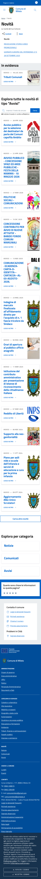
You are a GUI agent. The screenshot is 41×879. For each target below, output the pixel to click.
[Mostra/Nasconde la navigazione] (4, 9)
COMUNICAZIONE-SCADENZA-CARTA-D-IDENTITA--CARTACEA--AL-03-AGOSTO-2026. (14, 272)
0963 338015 (9, 786)
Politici (3, 683)
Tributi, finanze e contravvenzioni (13, 731)
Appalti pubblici (7, 734)
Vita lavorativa (6, 706)
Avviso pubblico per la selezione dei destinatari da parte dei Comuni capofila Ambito (13, 131)
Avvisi (3, 757)
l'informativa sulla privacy (19, 863)
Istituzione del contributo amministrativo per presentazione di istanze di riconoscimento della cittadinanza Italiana (14, 382)
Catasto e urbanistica (9, 702)
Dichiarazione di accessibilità (12, 827)
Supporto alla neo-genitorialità (14, 435)
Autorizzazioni (6, 716)
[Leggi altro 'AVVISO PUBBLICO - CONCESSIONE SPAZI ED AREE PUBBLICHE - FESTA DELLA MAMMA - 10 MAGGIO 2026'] (10, 181)
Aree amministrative (9, 676)
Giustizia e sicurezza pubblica (12, 720)
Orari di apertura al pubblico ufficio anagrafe (14, 347)
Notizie (4, 750)
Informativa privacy (8, 820)
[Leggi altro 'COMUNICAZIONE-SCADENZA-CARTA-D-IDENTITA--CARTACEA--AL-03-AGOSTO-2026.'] (10, 286)
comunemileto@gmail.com (16, 793)
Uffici (3, 679)
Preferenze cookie (10, 861)
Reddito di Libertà (14, 413)
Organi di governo (8, 672)
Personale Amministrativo (11, 686)
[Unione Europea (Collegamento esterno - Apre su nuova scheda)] (20, 651)
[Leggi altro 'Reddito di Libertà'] (10, 418)
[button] (8, 3)
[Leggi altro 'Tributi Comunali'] (10, 82)
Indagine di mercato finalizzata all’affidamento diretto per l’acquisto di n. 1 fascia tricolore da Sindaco (14, 313)
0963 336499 (9, 789)
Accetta (20, 874)
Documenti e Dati (7, 690)
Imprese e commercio (9, 738)
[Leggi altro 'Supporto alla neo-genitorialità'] (10, 442)
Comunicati (5, 754)
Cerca (35, 110)
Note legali (5, 824)
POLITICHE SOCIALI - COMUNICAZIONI (13, 200)
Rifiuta (20, 870)
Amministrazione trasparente (12, 817)
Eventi (3, 773)
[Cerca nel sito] (35, 10)
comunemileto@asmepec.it (15, 796)
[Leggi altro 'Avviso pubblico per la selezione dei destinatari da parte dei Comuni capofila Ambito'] (10, 142)
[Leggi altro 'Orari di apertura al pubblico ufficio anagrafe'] (10, 355)
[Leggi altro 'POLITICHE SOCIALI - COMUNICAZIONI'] (10, 208)
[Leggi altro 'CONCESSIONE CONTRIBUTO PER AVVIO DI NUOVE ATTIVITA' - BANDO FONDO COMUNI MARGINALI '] (10, 247)
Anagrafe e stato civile (9, 713)
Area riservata (6, 831)
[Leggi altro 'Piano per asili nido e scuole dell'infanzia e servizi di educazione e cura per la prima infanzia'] (10, 481)
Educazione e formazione (10, 723)
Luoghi (3, 769)
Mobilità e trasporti (8, 709)
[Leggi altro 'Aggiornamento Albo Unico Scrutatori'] (10, 507)
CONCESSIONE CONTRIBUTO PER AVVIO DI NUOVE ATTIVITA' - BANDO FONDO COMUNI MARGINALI (14, 233)
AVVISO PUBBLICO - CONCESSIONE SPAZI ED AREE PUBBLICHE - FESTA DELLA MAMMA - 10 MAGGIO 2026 (14, 167)
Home (3, 18)
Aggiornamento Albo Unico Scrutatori (12, 500)
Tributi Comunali (13, 77)
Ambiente (5, 727)
